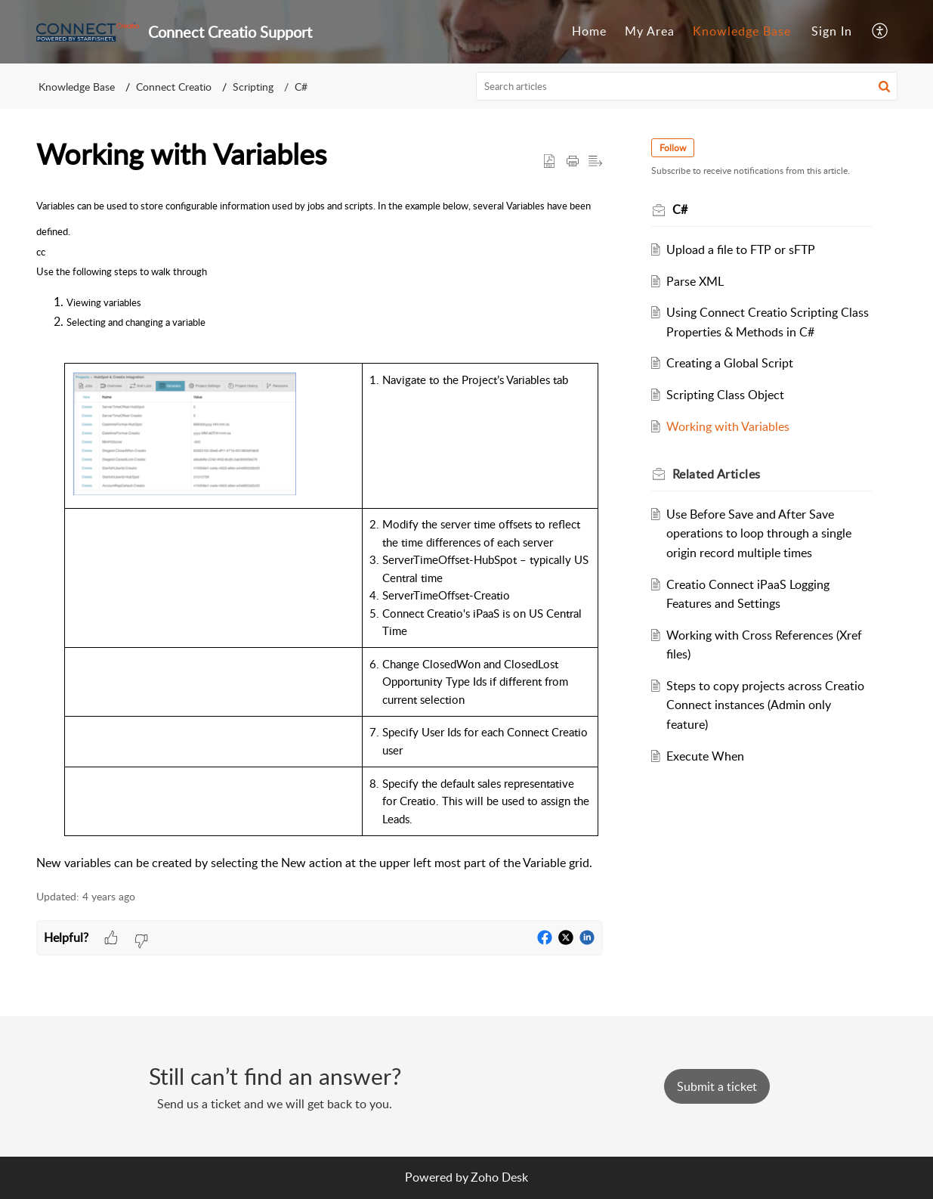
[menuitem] (589, 31)
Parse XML (695, 281)
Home (589, 31)
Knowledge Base (742, 31)
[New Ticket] (717, 1086)
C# (301, 86)
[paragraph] (319, 532)
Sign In (831, 31)
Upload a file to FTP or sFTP (740, 249)
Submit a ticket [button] (717, 1086)
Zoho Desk (499, 1177)
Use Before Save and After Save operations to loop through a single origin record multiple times (758, 533)
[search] (686, 86)
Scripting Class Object (725, 394)
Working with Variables (727, 426)
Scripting (253, 86)
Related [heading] (716, 474)
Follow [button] (673, 147)
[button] (880, 31)
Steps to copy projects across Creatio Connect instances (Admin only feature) (765, 705)
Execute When (705, 756)
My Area (650, 31)
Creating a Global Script (729, 363)
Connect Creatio (174, 86)
